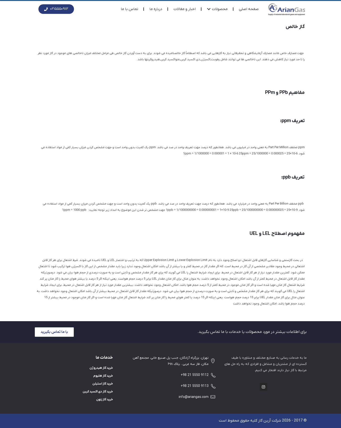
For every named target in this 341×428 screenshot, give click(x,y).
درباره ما (155, 9)
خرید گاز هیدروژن (101, 368)
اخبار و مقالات (184, 9)
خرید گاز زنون (104, 399)
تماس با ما (129, 9)
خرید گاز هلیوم (103, 376)
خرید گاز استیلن (102, 384)
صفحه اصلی (249, 9)
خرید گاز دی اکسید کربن (98, 392)
